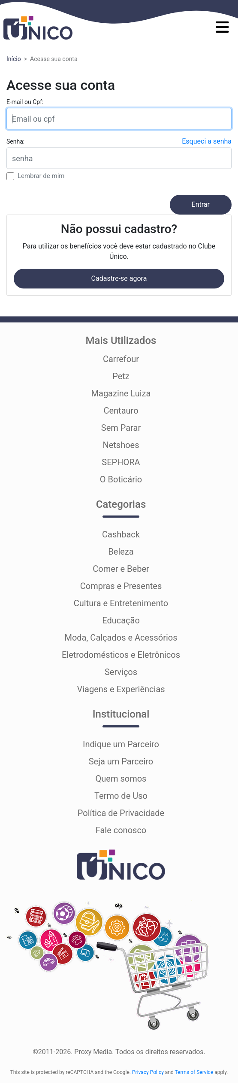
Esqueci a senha (207, 141)
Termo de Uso (121, 796)
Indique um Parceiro (121, 744)
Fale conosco (121, 830)
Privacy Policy (148, 1072)
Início (13, 58)
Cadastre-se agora (119, 278)
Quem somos (121, 778)
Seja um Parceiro (121, 761)
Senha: (15, 141)
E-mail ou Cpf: (24, 101)
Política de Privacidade (121, 813)
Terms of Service (194, 1072)
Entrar (201, 204)
